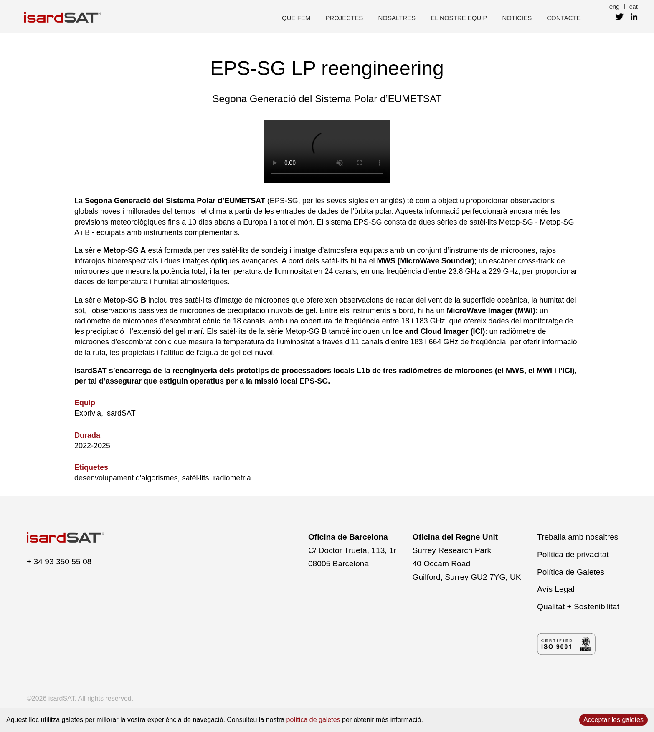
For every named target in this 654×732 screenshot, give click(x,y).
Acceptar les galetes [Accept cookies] (613, 719)
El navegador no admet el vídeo (327, 151)
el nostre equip (459, 17)
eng (614, 6)
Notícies (517, 17)
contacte (563, 17)
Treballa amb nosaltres (577, 537)
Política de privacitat (573, 554)
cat (633, 6)
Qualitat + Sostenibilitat (578, 606)
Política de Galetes (570, 572)
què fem (296, 17)
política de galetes (313, 719)
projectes (344, 17)
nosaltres (397, 17)
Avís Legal (555, 589)
